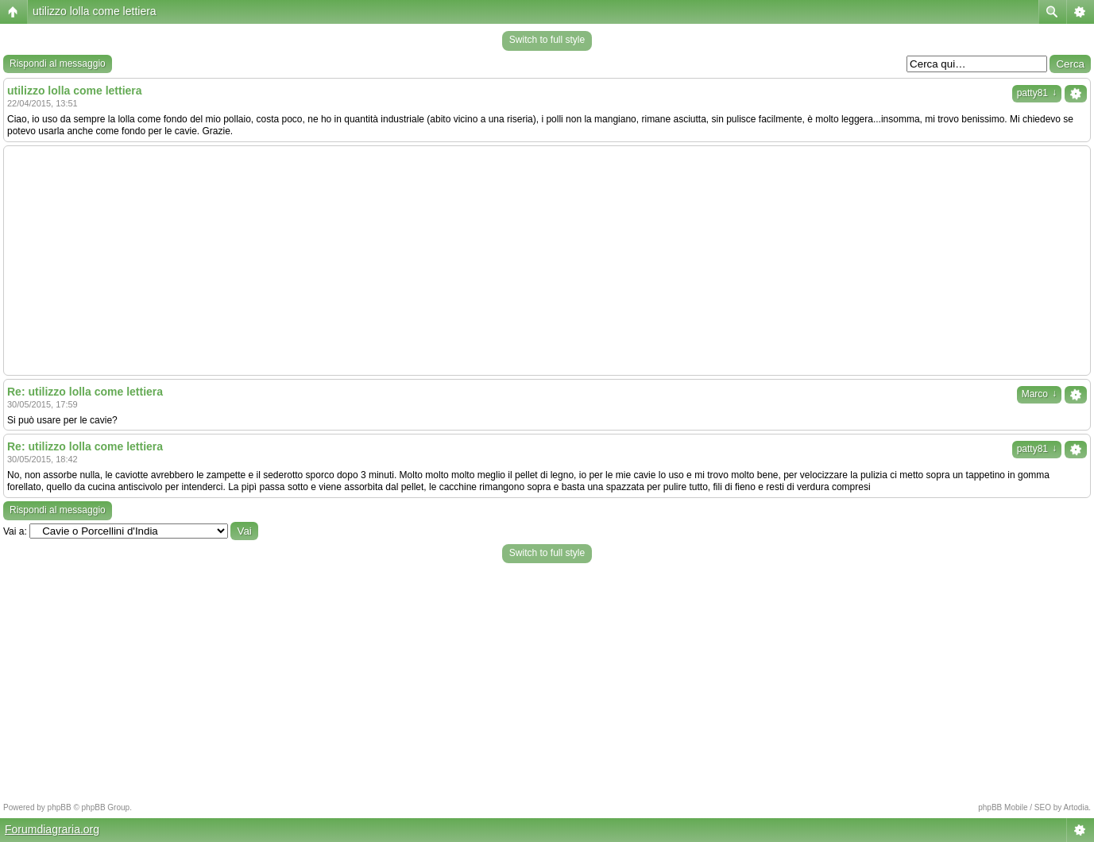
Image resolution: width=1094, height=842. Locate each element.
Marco (1039, 394)
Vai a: (15, 531)
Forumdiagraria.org (52, 829)
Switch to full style (547, 39)
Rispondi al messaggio (58, 63)
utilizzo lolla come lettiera (95, 11)
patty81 (1037, 92)
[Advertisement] (547, 260)
